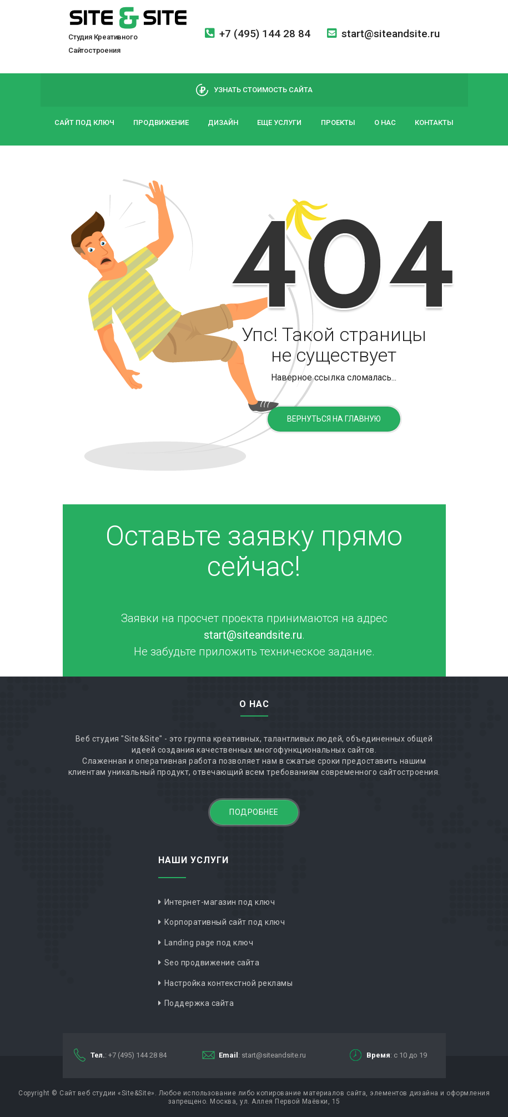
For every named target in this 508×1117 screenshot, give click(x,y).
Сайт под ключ (84, 122)
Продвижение (161, 122)
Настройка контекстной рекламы (228, 983)
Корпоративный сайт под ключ (224, 922)
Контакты (434, 122)
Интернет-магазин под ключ (219, 902)
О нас (385, 122)
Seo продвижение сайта (212, 962)
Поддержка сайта (199, 1003)
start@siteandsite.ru (383, 33)
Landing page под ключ (209, 942)
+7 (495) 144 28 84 (257, 33)
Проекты (338, 122)
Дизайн (223, 122)
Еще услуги (279, 122)
